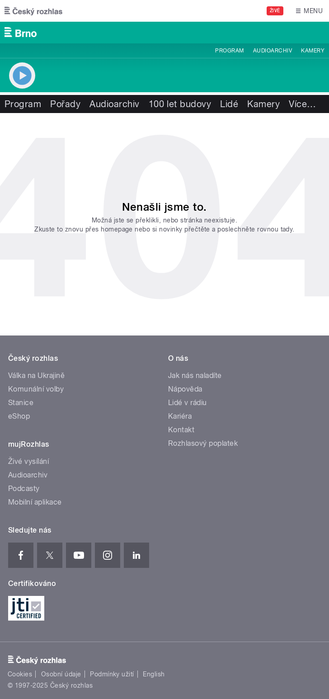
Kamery (312, 50)
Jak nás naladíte (195, 375)
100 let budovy (180, 104)
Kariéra (180, 416)
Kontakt (181, 429)
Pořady (65, 104)
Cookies (20, 674)
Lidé (229, 104)
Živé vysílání (28, 461)
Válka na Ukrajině (36, 375)
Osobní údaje (61, 674)
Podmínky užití (112, 674)
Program (229, 50)
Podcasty (24, 488)
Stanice (20, 402)
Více (302, 104)
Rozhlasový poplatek (203, 443)
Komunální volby (36, 389)
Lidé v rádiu (187, 402)
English (153, 674)
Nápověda (185, 389)
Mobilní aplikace (35, 502)
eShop (19, 416)
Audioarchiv (272, 50)
